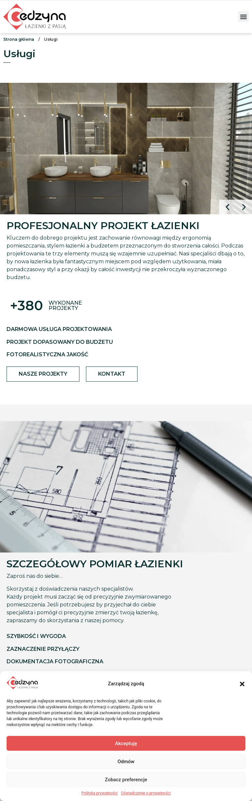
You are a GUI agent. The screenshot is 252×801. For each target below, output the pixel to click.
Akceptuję (126, 743)
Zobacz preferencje (126, 780)
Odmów (126, 762)
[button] (242, 684)
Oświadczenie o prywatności (146, 793)
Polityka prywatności (99, 793)
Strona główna (18, 39)
